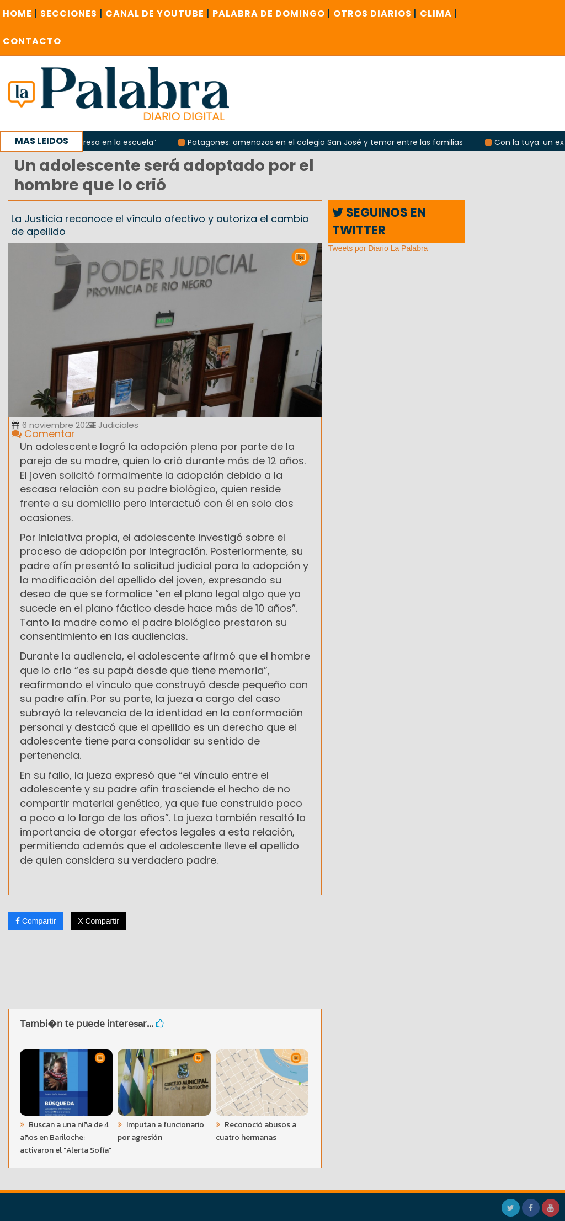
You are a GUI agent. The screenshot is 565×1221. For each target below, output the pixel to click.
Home (20, 13)
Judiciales (113, 425)
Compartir (35, 921)
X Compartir (98, 921)
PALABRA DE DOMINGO (271, 13)
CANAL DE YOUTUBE (157, 13)
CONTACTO (32, 41)
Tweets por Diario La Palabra (378, 248)
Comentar (43, 434)
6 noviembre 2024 (53, 425)
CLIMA (438, 13)
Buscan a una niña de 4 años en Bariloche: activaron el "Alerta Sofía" (65, 1137)
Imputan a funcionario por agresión (161, 1131)
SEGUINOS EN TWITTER (379, 221)
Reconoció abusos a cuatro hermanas (256, 1131)
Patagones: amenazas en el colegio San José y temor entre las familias (327, 142)
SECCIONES (71, 13)
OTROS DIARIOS (375, 13)
